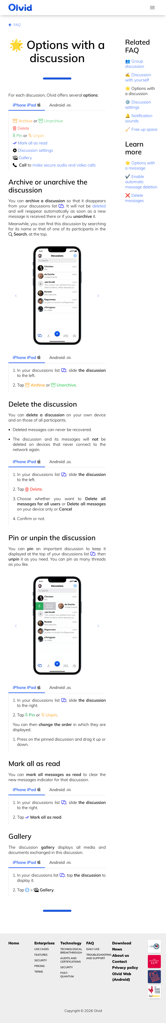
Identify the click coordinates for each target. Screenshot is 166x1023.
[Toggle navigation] (152, 7)
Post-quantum (67, 974)
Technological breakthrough (70, 950)
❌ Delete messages (134, 198)
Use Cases (41, 949)
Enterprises (44, 943)
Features (41, 954)
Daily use (92, 949)
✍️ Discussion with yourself (138, 77)
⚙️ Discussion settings (138, 104)
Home (13, 943)
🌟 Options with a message (140, 165)
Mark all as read (32, 142)
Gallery (25, 157)
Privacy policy (125, 967)
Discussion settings (35, 150)
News (117, 949)
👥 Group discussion (134, 63)
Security (40, 960)
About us (120, 955)
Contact (119, 961)
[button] (15, 295)
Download (121, 943)
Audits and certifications (70, 960)
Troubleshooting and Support (96, 956)
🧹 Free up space (141, 129)
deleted (99, 205)
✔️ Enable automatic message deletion (141, 181)
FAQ (14, 25)
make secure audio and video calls (64, 165)
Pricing (39, 966)
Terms (38, 971)
